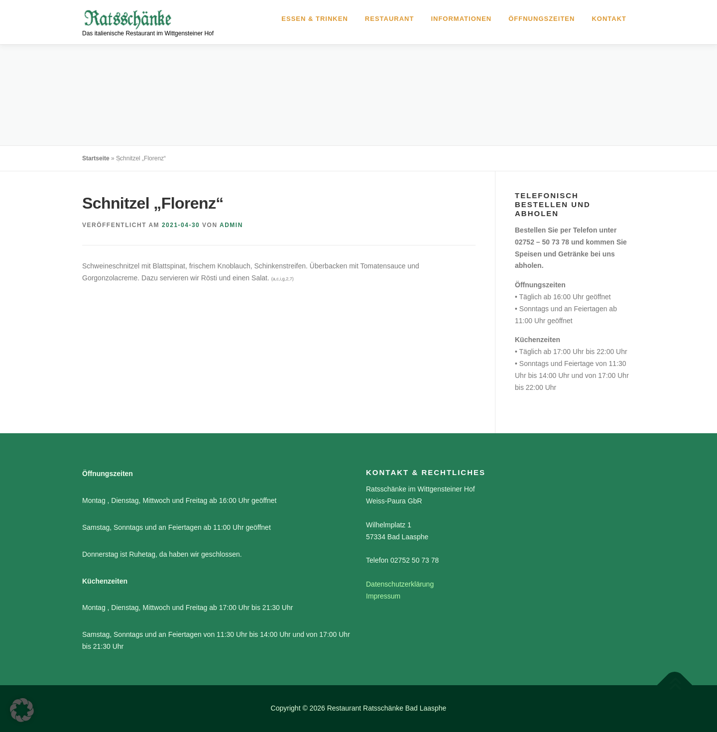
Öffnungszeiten (541, 18)
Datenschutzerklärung (400, 584)
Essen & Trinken (314, 18)
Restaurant (389, 18)
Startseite (96, 158)
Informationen (461, 18)
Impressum (383, 596)
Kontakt (609, 18)
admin (231, 225)
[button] (22, 710)
